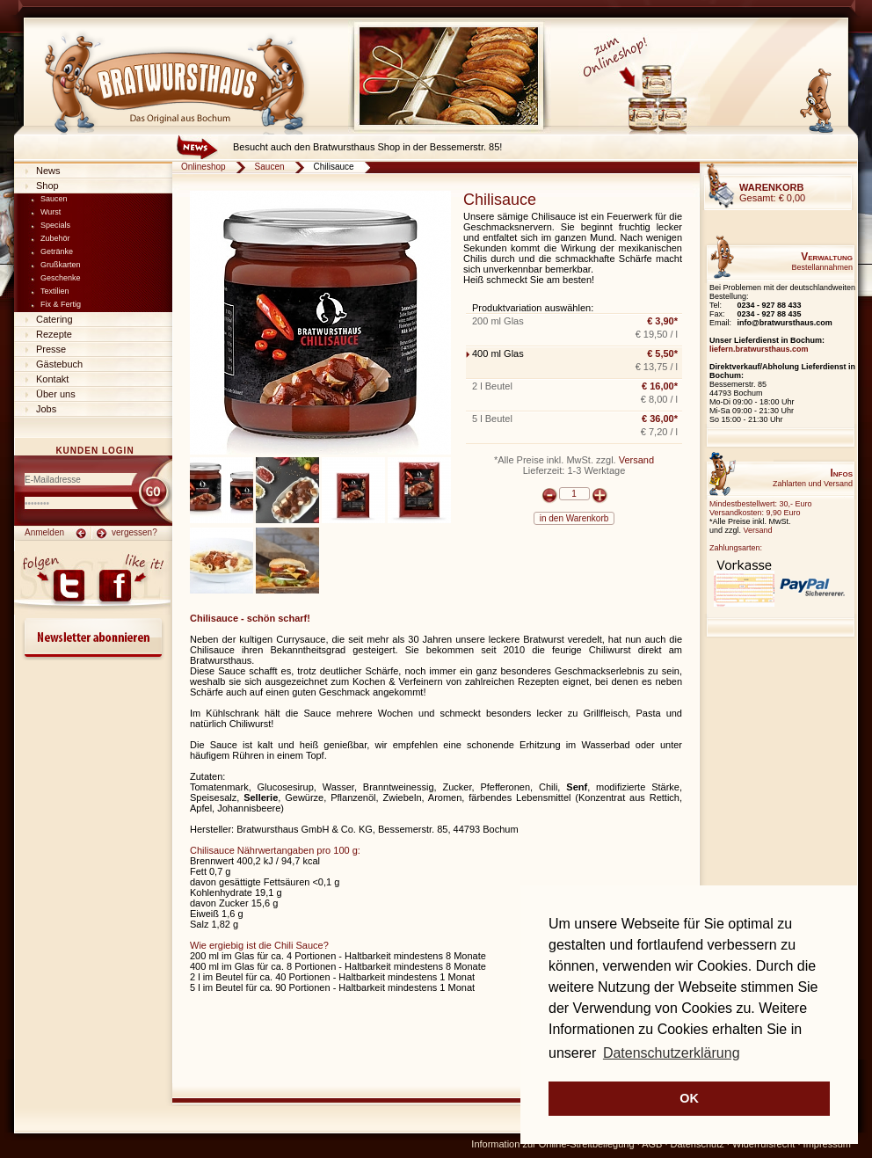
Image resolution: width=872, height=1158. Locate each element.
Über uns (56, 394)
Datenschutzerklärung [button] (671, 1052)
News (48, 170)
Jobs (46, 409)
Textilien (54, 291)
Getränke (56, 251)
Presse (51, 349)
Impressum (827, 1144)
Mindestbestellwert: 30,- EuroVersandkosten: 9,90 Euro (760, 508)
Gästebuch (59, 364)
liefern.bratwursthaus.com (759, 349)
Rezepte (54, 334)
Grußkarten (60, 264)
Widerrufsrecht (764, 1144)
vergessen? (134, 532)
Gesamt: (772, 192)
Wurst (50, 212)
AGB (652, 1144)
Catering (54, 319)
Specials (55, 225)
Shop (47, 185)
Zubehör (55, 238)
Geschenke (60, 277)
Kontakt (52, 379)
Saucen (54, 198)
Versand (636, 460)
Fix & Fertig (60, 304)
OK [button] (689, 1098)
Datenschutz (697, 1144)
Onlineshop (203, 166)
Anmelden (44, 532)
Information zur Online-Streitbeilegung (552, 1144)
